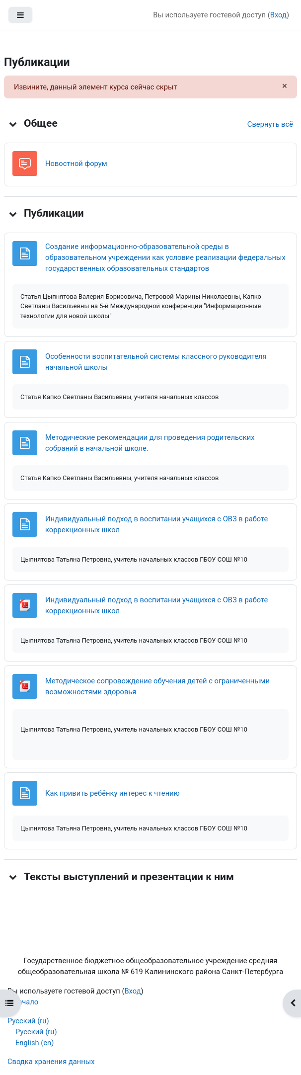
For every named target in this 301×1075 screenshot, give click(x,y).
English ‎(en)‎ (34, 1042)
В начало (22, 1001)
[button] (13, 124)
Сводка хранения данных (51, 1061)
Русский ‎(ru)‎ (28, 1020)
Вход (278, 14)
